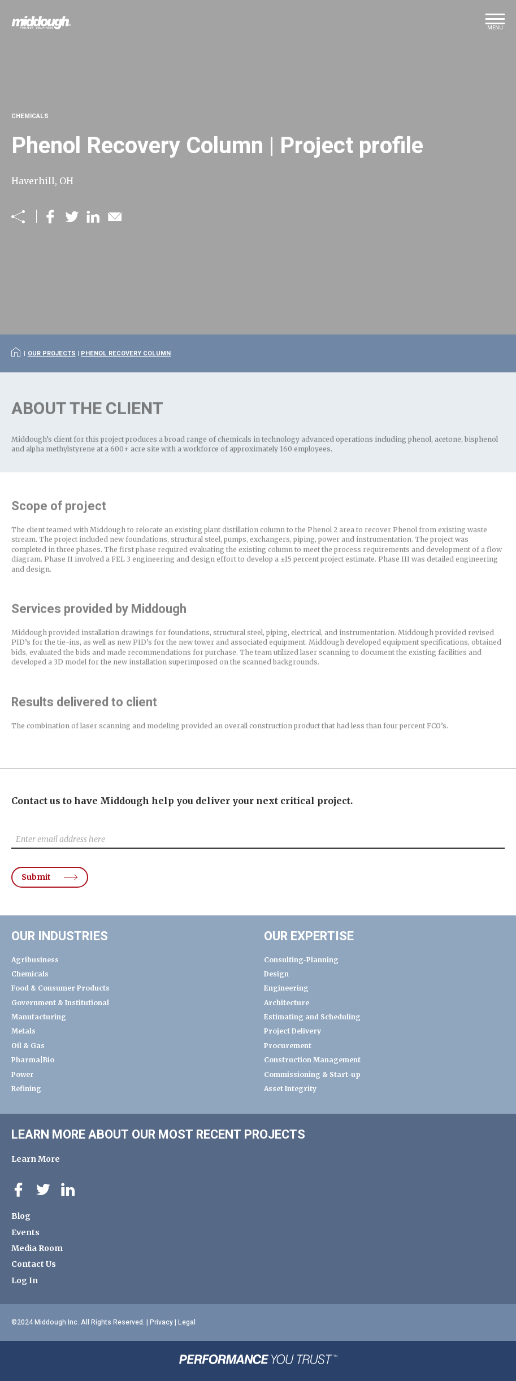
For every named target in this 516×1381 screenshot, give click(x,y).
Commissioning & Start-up (312, 1074)
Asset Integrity (290, 1088)
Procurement (287, 1045)
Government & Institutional (60, 1002)
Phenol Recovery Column (126, 353)
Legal (187, 1322)
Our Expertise (309, 936)
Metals (23, 1031)
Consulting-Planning (301, 960)
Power (22, 1074)
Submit (36, 877)
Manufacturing (38, 1017)
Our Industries (59, 936)
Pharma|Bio (32, 1060)
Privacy (161, 1322)
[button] (495, 25)
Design (276, 974)
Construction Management (312, 1060)
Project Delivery (292, 1031)
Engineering (286, 988)
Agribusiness (35, 960)
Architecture (286, 1002)
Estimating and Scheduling (312, 1017)
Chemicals (30, 974)
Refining (26, 1088)
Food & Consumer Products (60, 988)
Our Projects (52, 353)
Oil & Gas (28, 1045)
